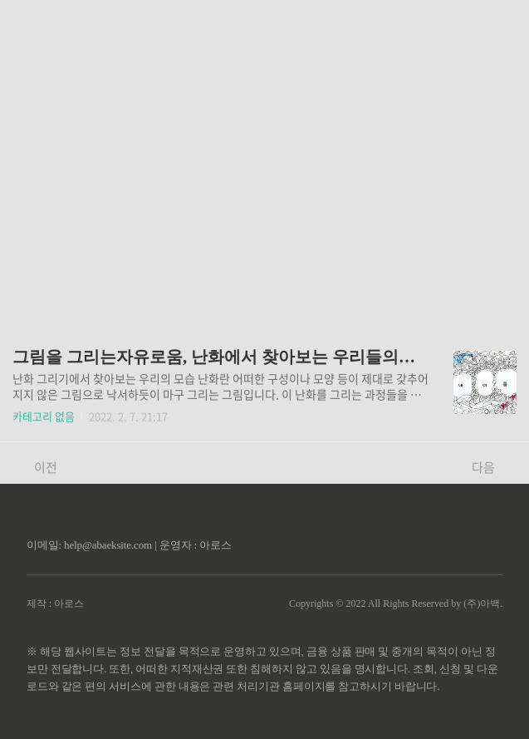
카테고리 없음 (43, 416)
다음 (492, 467)
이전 (37, 467)
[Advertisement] (264, 158)
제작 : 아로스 (55, 603)
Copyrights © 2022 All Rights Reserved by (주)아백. (395, 603)
